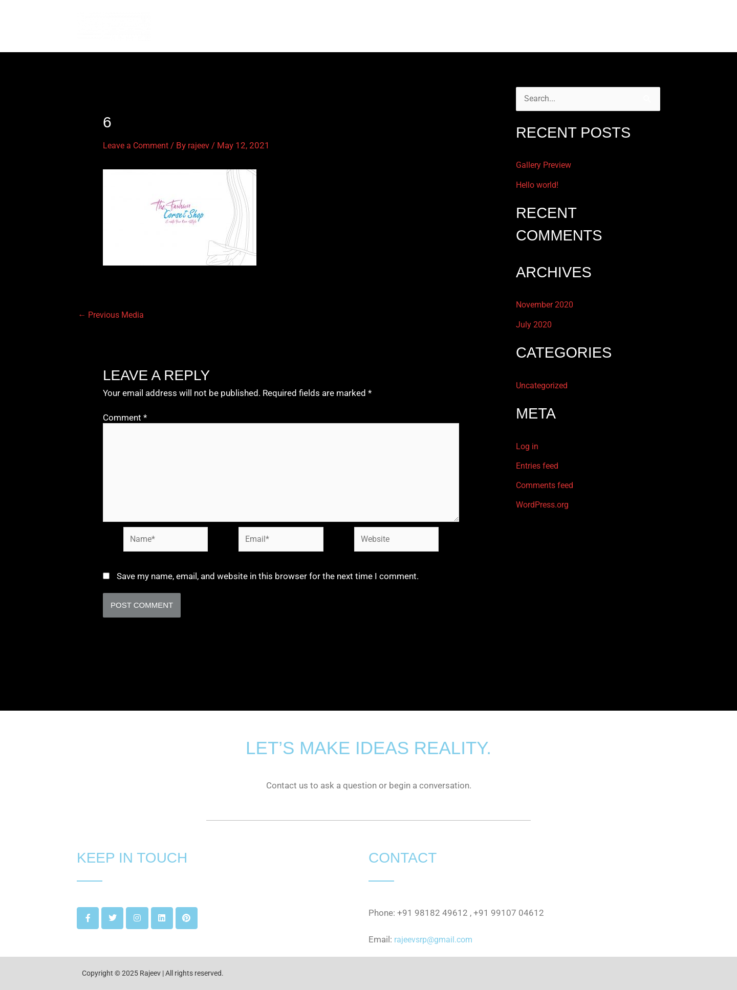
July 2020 (535, 325)
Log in (527, 447)
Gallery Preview (545, 166)
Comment (125, 417)
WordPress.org (545, 505)
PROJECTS (555, 26)
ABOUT (502, 26)
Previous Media (113, 315)
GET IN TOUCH (623, 26)
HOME (458, 26)
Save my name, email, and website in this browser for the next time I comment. (268, 583)
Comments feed (547, 485)
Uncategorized (544, 386)
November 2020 (547, 305)
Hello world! (539, 185)
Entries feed (539, 466)
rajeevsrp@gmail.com (436, 940)
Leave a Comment (137, 145)
